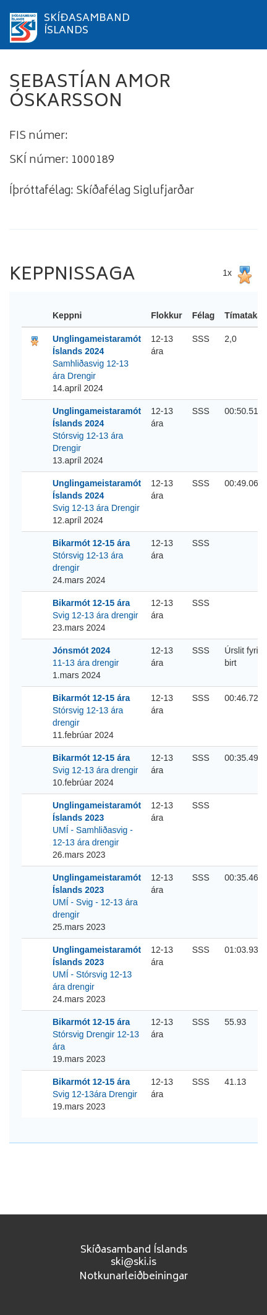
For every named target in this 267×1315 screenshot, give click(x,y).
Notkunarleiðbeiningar (133, 1276)
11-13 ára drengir (86, 663)
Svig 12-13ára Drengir (95, 1094)
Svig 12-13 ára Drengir (96, 508)
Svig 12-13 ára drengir (95, 615)
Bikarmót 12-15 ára (91, 543)
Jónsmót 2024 (81, 650)
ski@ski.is (133, 1262)
